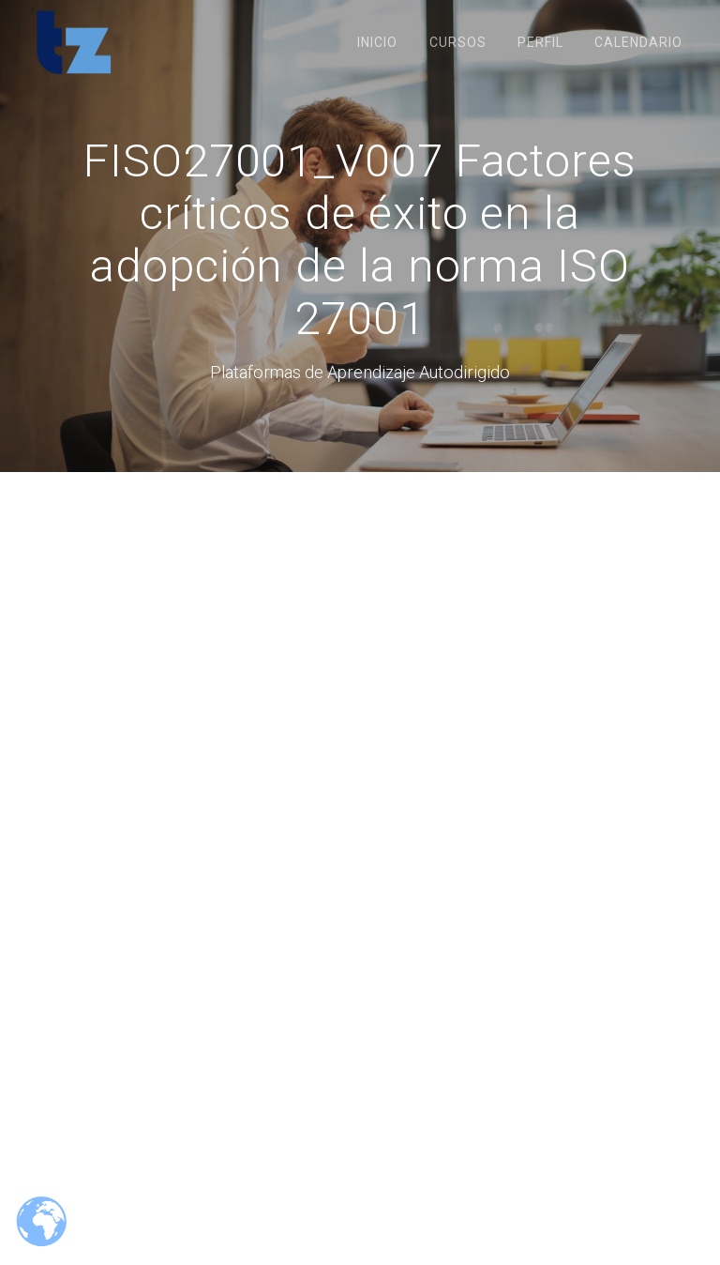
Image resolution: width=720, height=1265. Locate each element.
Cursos (458, 42)
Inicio (377, 42)
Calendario (638, 42)
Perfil (540, 42)
